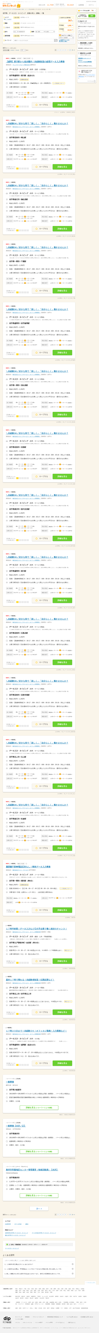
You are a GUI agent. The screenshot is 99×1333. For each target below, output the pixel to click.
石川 (54, 1290)
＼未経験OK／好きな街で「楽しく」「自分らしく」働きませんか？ (37, 123)
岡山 (65, 1290)
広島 (61, 1290)
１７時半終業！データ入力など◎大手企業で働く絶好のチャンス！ (36, 929)
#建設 (26, 1224)
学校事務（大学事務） (69, 1302)
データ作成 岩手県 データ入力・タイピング (44, 1233)
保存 (92, 16)
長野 (42, 1290)
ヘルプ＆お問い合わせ (72, 1317)
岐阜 (47, 1288)
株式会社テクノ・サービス (21, 870)
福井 (57, 1290)
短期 (16, 1308)
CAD (85, 1302)
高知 (20, 1292)
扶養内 (66, 1308)
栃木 (36, 1288)
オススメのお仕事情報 (85, 60)
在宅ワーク (25, 1308)
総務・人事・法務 (43, 1302)
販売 (81, 1302)
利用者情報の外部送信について (55, 1317)
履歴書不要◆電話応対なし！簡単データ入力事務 (28, 867)
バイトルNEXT (39, 1322)
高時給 (52, 1308)
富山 (50, 1290)
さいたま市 (45, 1296)
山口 (76, 1290)
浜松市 (61, 1296)
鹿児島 (46, 1292)
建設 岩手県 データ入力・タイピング (15, 1235)
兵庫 (62, 1288)
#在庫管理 (8, 1224)
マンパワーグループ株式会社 (21, 65)
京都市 (80, 1296)
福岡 (24, 1292)
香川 (79, 1290)
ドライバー (81, 1304)
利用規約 (27, 1317)
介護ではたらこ (72, 1322)
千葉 (25, 1288)
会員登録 (81, 5)
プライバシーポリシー (38, 1317)
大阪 (58, 1288)
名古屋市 (51, 1296)
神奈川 (20, 1288)
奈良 (73, 1288)
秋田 (27, 1290)
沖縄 (51, 1292)
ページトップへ (91, 1282)
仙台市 (17, 1298)
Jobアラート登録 (65, 35)
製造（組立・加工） (72, 1304)
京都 (66, 1288)
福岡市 (36, 1298)
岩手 (20, 1290)
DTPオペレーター (39, 1304)
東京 (16, 1288)
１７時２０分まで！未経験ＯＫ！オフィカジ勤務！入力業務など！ (36, 1031)
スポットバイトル (27, 1322)
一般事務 (10, 1082)
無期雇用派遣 (84, 1308)
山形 (31, 1290)
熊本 (35, 1292)
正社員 (40, 1308)
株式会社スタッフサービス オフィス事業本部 (27, 932)
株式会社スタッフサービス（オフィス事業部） (27, 127)
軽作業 (63, 1304)
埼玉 (29, 1288)
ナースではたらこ (60, 1322)
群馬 (40, 1288)
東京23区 (17, 1296)
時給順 (17, 50)
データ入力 (24, 1302)
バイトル (17, 1322)
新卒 (48, 1308)
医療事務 (47, 1304)
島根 (72, 1290)
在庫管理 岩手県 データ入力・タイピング (16, 1233)
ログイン (91, 5)
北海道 (82, 1288)
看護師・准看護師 (56, 1304)
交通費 (57, 1308)
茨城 (32, 1288)
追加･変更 (17, 17)
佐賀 (27, 1292)
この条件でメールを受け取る (64, 40)
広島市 (26, 1298)
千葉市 (39, 1296)
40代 (44, 1308)
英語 (36, 1308)
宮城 (24, 1290)
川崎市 (28, 1296)
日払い (31, 1308)
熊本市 (47, 1298)
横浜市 (23, 1296)
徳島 (83, 1290)
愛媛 (16, 1292)
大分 (39, 1292)
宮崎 (42, 1292)
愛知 (43, 1288)
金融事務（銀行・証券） (56, 1302)
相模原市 (33, 1296)
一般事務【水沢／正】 (16, 1126)
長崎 (31, 1292)
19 (70, 50)
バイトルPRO (49, 1322)
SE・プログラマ (19, 1304)
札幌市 (85, 1296)
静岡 (55, 1288)
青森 (16, 1290)
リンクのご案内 (19, 1319)
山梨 (39, 1290)
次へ (73, 50)
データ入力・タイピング (12, 1248)
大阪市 (66, 1296)
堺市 (71, 1296)
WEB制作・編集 (29, 1304)
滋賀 (69, 1288)
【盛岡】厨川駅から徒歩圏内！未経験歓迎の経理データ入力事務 (35, 61)
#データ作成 (18, 1224)
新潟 (46, 1290)
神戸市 (75, 1296)
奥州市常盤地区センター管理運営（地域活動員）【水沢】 (32, 1170)
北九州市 (42, 1298)
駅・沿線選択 (8, 19)
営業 (77, 1302)
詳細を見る (62, 105)
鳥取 (68, 1290)
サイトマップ (18, 1317)
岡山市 (31, 1298)
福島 (35, 1290)
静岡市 (57, 1296)
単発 (20, 1308)
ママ (62, 1308)
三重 (51, 1288)
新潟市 (22, 1298)
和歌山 (77, 1288)
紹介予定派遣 (76, 1308)
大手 (70, 1308)
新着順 (12, 50)
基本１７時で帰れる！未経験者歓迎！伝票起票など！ (30, 980)
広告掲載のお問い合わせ (87, 1317)
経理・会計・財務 (33, 1302)
